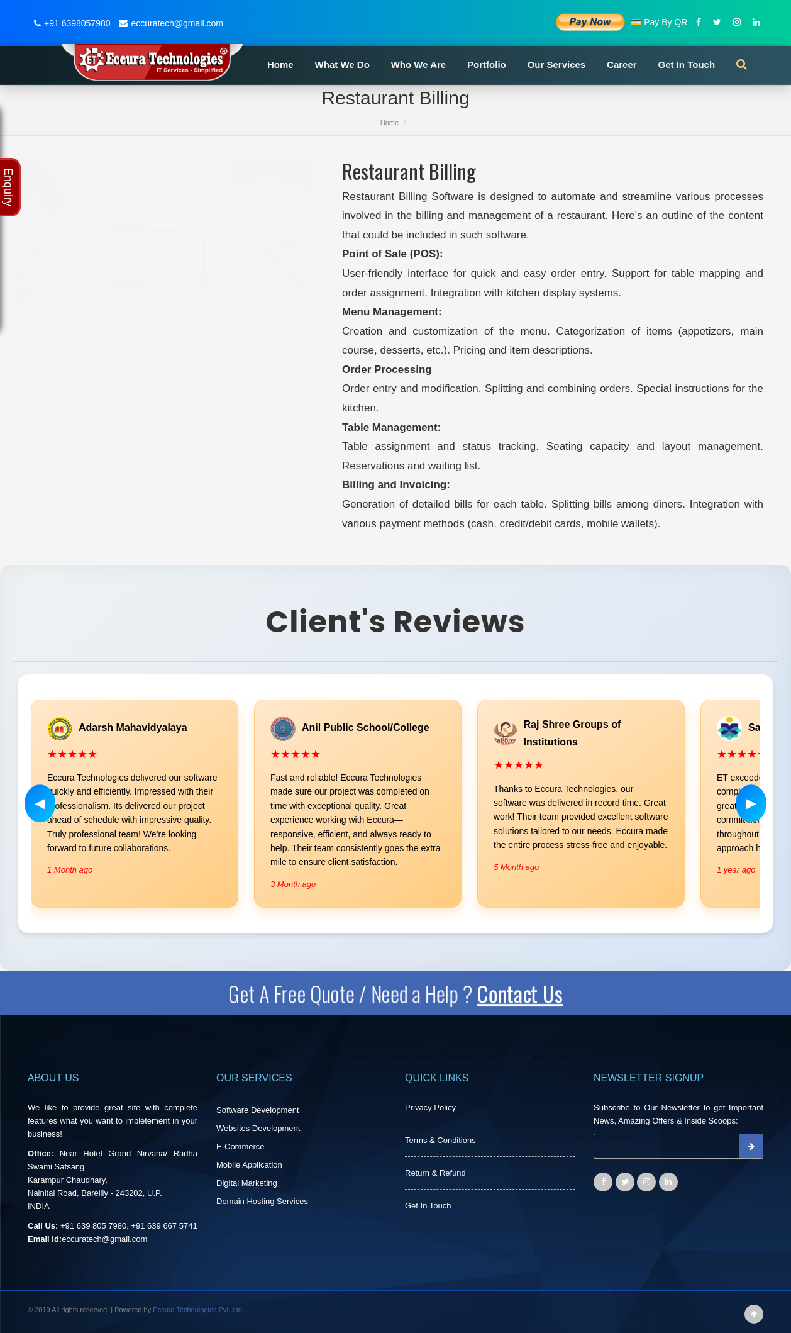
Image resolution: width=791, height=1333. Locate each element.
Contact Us (529, 993)
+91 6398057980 (71, 23)
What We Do (342, 64)
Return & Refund (435, 1173)
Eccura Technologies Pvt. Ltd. (198, 1309)
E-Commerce (240, 1146)
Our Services (557, 64)
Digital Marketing (246, 1183)
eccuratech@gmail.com (169, 23)
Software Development (257, 1110)
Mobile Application (249, 1164)
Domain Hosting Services (262, 1201)
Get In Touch (687, 64)
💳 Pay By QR (659, 22)
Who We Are (418, 64)
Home (280, 64)
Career (622, 64)
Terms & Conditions (440, 1140)
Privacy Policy (430, 1107)
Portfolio (486, 64)
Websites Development (258, 1128)
